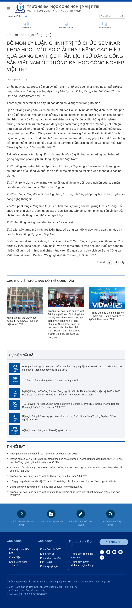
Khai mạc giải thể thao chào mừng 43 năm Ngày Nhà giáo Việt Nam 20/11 (22, 321)
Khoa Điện (15, 557)
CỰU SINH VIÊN (104, 24)
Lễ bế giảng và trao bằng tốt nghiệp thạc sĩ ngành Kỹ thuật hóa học (46, 486)
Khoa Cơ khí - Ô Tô (50, 549)
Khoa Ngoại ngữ (49, 566)
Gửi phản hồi (114, 542)
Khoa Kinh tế (47, 553)
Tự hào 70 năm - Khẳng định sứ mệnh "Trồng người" (50, 380)
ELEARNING (26, 24)
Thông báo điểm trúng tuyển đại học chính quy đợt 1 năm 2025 (43, 453)
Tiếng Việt (24, 16)
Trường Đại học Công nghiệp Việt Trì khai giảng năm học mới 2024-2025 (49, 476)
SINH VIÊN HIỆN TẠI (66, 24)
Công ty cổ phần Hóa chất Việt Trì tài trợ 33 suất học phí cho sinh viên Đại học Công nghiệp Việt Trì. (63, 481)
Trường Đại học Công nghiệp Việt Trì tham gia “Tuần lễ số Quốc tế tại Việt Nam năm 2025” (107, 316)
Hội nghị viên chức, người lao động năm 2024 (46, 430)
